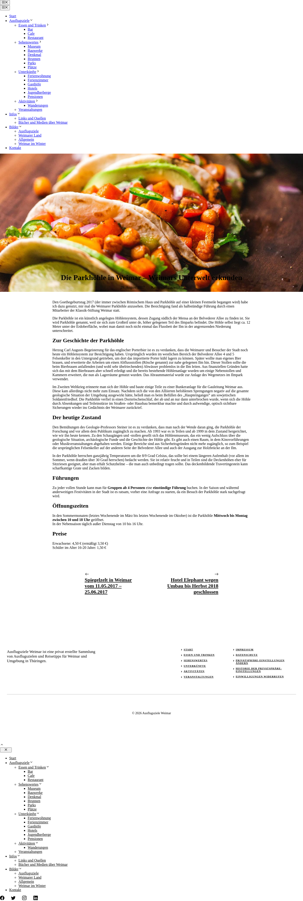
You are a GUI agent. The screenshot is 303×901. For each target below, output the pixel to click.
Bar (30, 29)
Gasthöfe (34, 84)
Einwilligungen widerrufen (260, 676)
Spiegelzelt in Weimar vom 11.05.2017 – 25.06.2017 (108, 586)
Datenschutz (247, 654)
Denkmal (34, 55)
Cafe (31, 33)
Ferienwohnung (39, 76)
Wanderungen (38, 105)
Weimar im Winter (32, 144)
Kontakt (15, 148)
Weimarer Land (29, 135)
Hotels (32, 88)
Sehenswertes (30, 42)
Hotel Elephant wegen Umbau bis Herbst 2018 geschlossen (192, 586)
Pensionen (35, 97)
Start (12, 16)
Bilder (15, 127)
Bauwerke (35, 51)
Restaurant (35, 38)
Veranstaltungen (30, 109)
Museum (34, 46)
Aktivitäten (28, 101)
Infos (15, 114)
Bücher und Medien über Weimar (43, 122)
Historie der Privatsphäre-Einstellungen (259, 670)
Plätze (32, 67)
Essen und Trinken (34, 25)
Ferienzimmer (38, 80)
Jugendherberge (39, 92)
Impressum (244, 649)
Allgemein (26, 139)
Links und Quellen (32, 118)
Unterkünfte (29, 72)
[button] (2, 745)
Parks (32, 63)
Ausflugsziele (21, 21)
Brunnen (34, 59)
